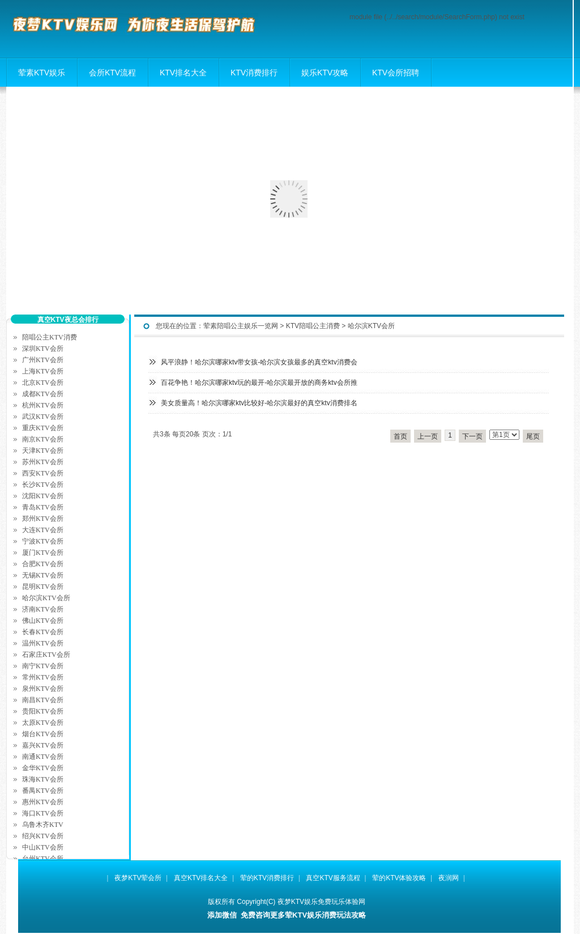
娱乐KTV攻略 (324, 72)
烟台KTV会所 (42, 734)
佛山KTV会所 (42, 621)
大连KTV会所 (42, 530)
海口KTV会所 (42, 813)
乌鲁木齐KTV (42, 825)
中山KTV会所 (42, 847)
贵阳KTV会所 (42, 711)
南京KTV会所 (42, 439)
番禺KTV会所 (42, 791)
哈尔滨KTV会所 (371, 326)
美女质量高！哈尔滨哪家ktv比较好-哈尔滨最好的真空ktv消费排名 (259, 403)
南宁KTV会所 (42, 666)
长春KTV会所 (42, 632)
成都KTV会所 (42, 394)
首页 (400, 436)
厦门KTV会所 (42, 553)
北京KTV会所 (42, 383)
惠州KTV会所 (42, 802)
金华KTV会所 (42, 768)
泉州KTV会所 (42, 689)
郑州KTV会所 (42, 519)
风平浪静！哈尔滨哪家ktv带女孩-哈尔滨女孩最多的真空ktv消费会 (259, 362)
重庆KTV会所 (42, 428)
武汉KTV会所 (42, 417)
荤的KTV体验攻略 (399, 878)
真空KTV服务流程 (333, 878)
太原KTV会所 (42, 723)
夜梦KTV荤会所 (137, 878)
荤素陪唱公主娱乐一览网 (240, 326)
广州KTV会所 (42, 360)
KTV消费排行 (254, 72)
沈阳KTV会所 (42, 496)
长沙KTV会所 (42, 485)
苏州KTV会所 (42, 462)
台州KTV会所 (42, 859)
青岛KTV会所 (42, 507)
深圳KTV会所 (42, 349)
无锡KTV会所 (42, 575)
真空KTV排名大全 (201, 878)
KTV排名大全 (183, 72)
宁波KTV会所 (42, 541)
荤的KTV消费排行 (267, 878)
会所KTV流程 (112, 72)
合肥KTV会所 (42, 564)
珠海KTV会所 (42, 779)
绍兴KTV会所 (42, 836)
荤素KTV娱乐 (41, 72)
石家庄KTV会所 (46, 655)
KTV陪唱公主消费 (313, 326)
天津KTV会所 (42, 451)
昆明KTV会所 (42, 587)
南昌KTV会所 (42, 700)
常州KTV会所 (42, 677)
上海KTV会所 (42, 371)
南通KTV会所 (42, 757)
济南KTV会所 (42, 609)
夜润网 (448, 878)
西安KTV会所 (42, 473)
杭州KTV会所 (42, 405)
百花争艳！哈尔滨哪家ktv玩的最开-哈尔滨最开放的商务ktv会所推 (259, 383)
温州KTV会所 (42, 643)
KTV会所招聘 (395, 72)
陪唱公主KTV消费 (49, 337)
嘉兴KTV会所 (42, 745)
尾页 (533, 436)
